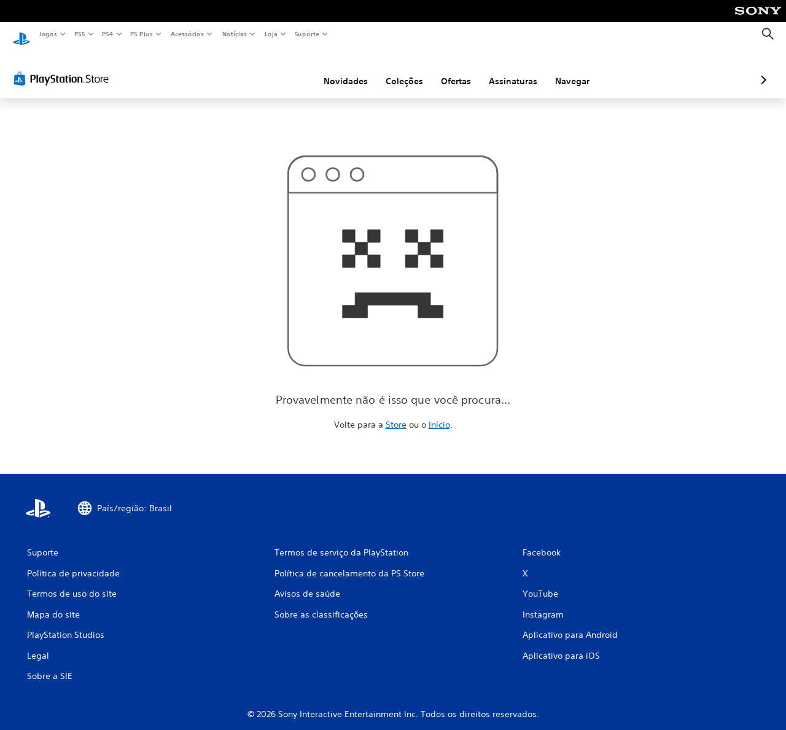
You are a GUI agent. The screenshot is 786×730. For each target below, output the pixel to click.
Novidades (281, 69)
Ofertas (391, 69)
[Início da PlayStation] (21, 34)
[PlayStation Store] (64, 67)
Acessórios (186, 33)
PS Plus (142, 33)
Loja (271, 33)
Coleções (339, 69)
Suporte (306, 33)
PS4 (107, 33)
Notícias (234, 33)
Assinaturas (448, 69)
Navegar (507, 69)
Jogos (47, 33)
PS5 (79, 33)
